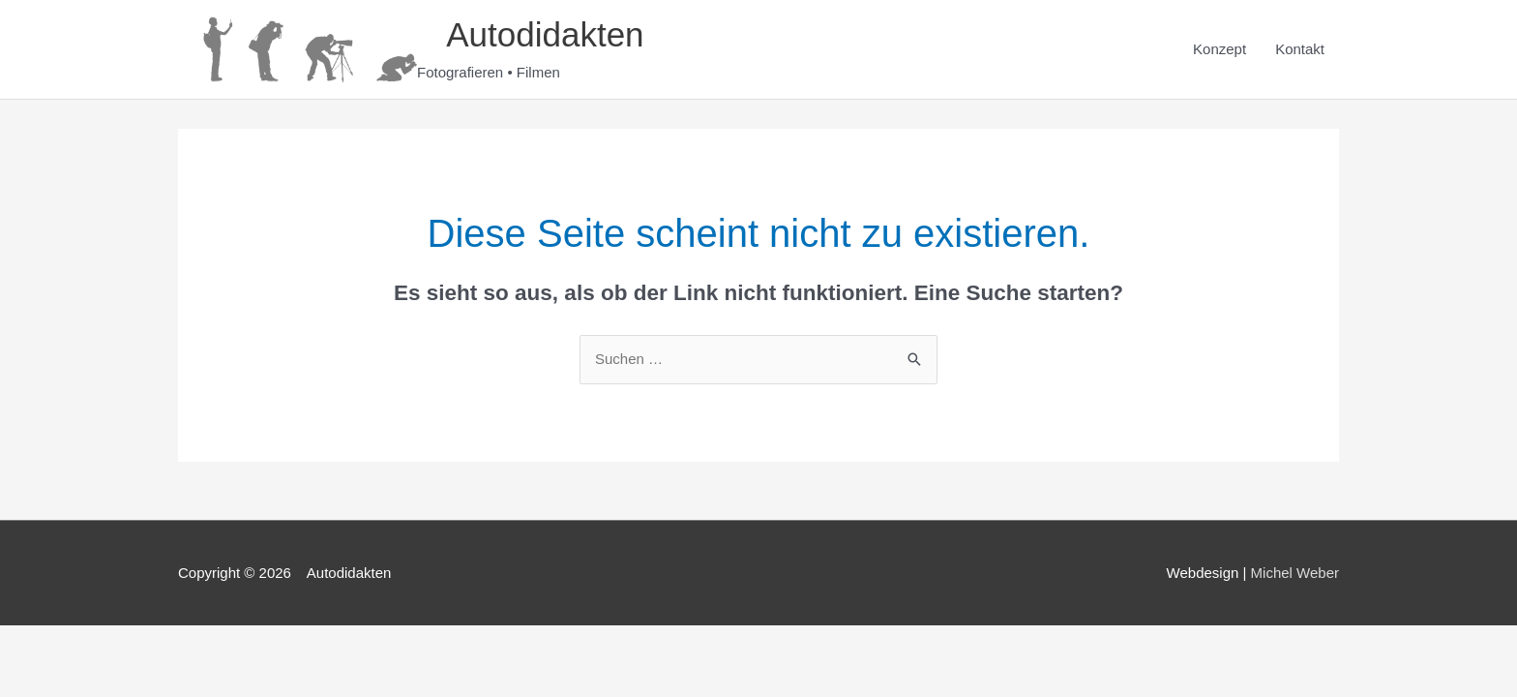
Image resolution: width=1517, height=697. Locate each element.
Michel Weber (1295, 572)
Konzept (1219, 49)
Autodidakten (532, 34)
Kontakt (1299, 49)
